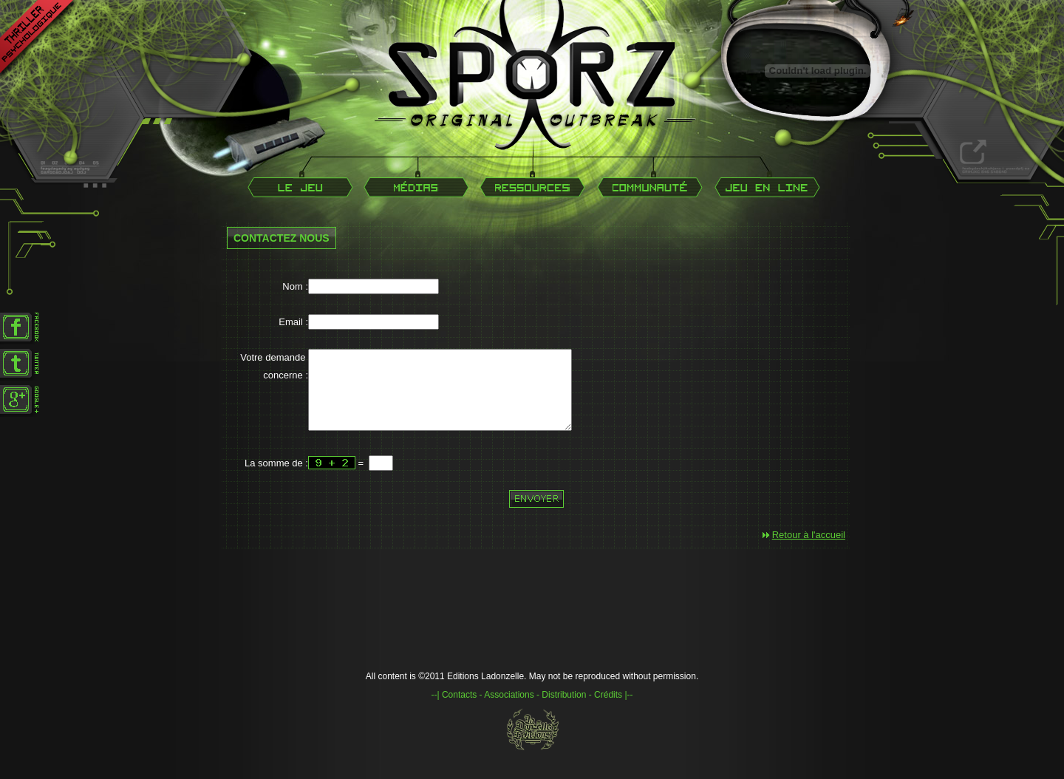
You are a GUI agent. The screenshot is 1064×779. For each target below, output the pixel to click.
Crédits (608, 710)
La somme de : (276, 478)
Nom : (295, 286)
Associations (508, 710)
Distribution (564, 710)
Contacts (459, 710)
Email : (293, 321)
